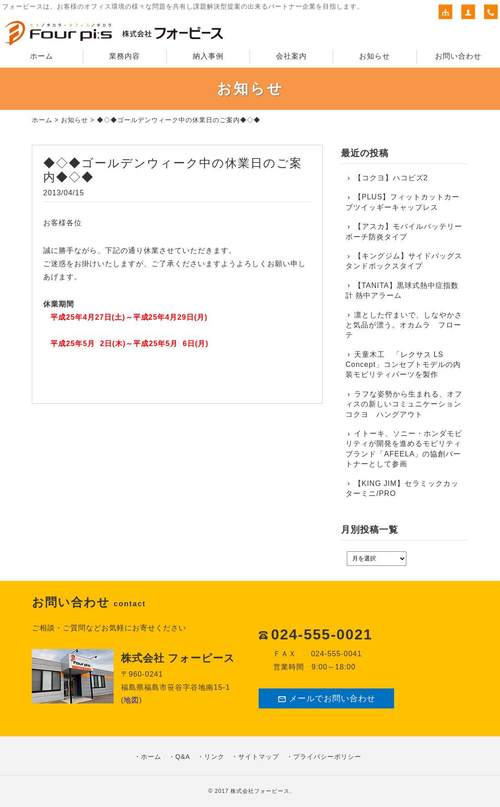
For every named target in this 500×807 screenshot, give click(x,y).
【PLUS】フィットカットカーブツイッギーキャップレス (402, 202)
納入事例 (208, 56)
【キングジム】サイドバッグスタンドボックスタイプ (403, 261)
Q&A (182, 756)
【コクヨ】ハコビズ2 (391, 178)
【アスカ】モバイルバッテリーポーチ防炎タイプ (403, 231)
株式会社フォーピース (260, 791)
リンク (214, 756)
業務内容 (124, 56)
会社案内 (291, 56)
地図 (131, 700)
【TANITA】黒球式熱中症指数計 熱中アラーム (402, 290)
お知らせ (374, 56)
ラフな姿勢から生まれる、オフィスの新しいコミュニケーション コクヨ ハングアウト (404, 404)
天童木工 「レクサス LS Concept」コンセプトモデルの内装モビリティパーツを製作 (403, 365)
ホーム (41, 56)
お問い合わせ (458, 56)
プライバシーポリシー (327, 756)
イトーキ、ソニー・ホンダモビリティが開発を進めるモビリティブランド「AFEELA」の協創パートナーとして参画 (403, 449)
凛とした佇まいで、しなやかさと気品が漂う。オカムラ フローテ (403, 325)
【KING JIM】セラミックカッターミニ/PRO (402, 488)
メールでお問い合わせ (326, 698)
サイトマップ (258, 756)
